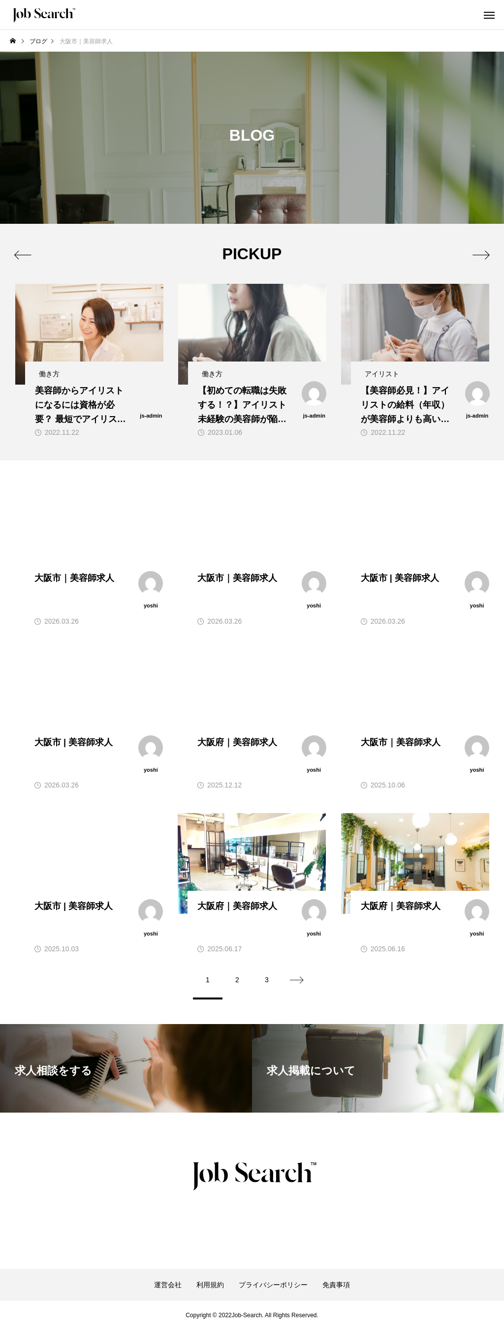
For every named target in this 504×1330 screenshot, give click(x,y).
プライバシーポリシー (273, 1284)
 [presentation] (23, 254)
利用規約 (210, 1284)
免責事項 (336, 1284)
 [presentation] (480, 254)
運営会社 (168, 1284)
